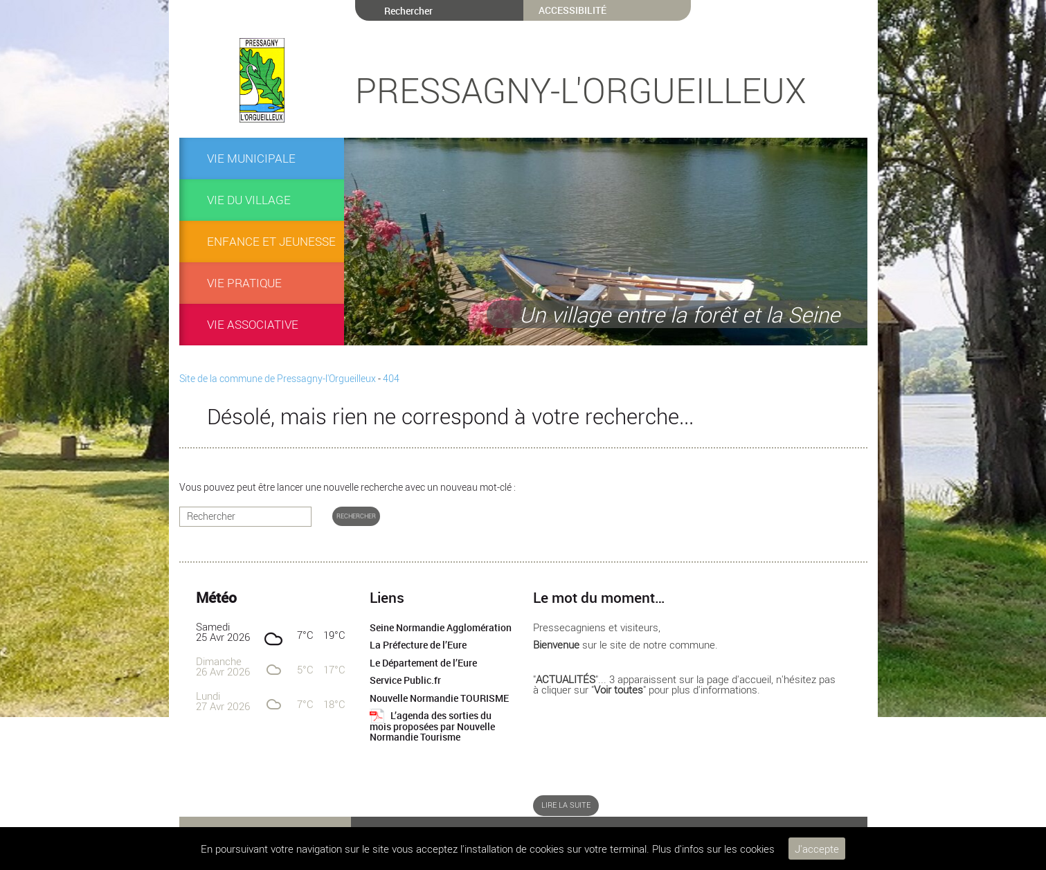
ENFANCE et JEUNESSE (271, 241)
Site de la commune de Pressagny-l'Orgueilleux (277, 378)
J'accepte (817, 848)
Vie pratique (244, 282)
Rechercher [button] (356, 515)
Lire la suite (565, 805)
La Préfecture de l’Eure (418, 645)
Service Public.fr (405, 680)
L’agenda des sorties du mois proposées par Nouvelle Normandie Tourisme (432, 726)
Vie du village (249, 199)
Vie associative (252, 324)
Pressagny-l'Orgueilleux (580, 90)
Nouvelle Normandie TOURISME (439, 698)
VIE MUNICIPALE (251, 158)
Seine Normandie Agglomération (441, 628)
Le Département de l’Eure (423, 663)
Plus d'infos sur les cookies (713, 848)
